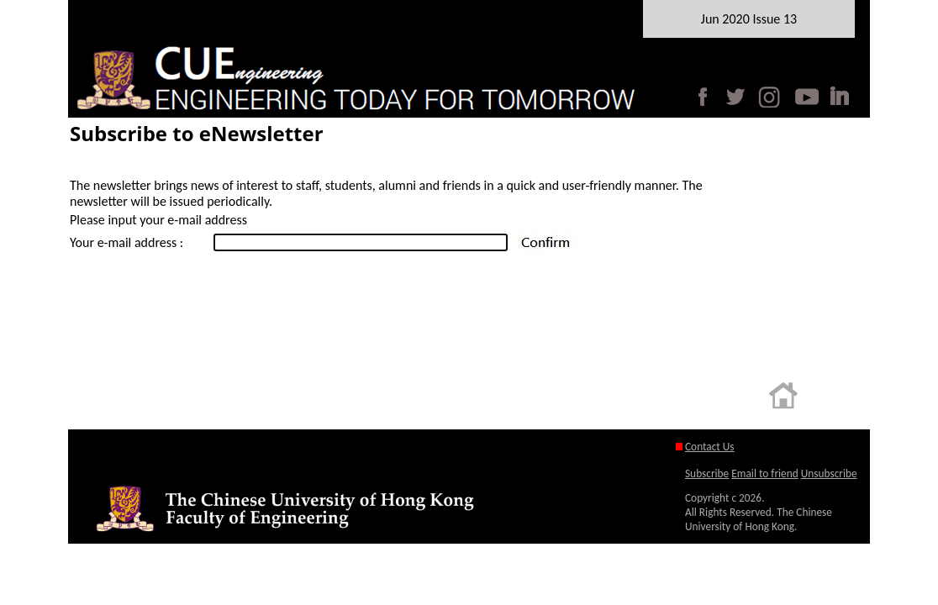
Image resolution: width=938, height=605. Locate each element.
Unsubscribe (829, 473)
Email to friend (764, 473)
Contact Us (710, 446)
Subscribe (707, 473)
